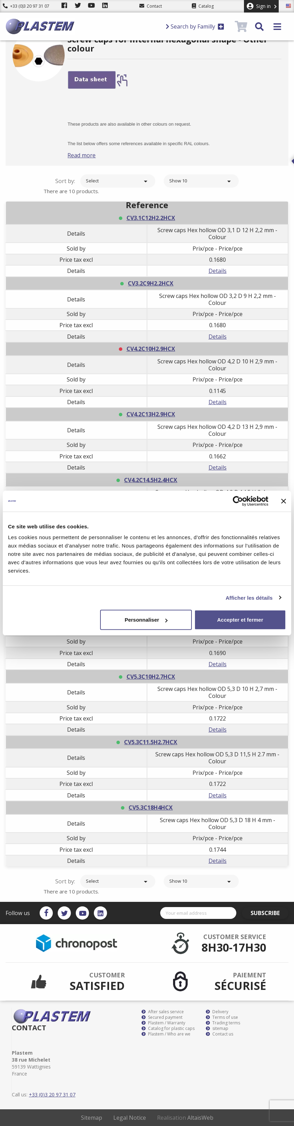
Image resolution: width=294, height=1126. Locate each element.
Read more (90, 155)
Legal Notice (129, 1117)
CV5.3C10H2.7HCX (150, 676)
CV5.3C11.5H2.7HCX (150, 742)
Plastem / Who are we (165, 1034)
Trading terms (223, 1023)
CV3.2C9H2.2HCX (150, 283)
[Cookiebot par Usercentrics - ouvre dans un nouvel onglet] (237, 501)
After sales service (162, 1012)
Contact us (219, 1034)
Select (118, 181)
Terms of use (222, 1017)
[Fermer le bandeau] (283, 500)
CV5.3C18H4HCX (151, 807)
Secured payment (161, 1017)
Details (218, 271)
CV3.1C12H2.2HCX (150, 218)
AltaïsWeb (200, 1117)
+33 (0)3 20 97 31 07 (26, 6)
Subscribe (268, 913)
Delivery (217, 1012)
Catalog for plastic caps (168, 1028)
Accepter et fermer (240, 620)
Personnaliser (146, 620)
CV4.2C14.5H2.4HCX (150, 480)
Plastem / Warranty (163, 1023)
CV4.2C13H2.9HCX (150, 414)
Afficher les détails (249, 597)
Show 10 (201, 181)
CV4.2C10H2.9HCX (150, 349)
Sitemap (91, 1117)
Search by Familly (195, 26)
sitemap (217, 1028)
